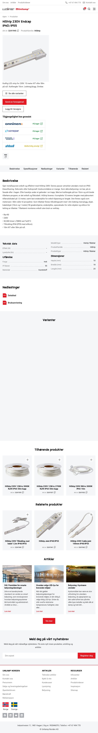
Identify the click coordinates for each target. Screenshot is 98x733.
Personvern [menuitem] (7, 682)
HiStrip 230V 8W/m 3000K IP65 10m (80, 487)
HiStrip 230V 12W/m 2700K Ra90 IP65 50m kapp (49, 487)
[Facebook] (5, 715)
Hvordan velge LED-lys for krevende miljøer (47, 586)
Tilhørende (73, 168)
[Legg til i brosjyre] (27, 459)
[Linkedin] (10, 715)
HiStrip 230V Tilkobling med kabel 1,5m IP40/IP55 (17, 542)
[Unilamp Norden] (16, 9)
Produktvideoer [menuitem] (24, 2)
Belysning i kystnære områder (77, 586)
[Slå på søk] (89, 9)
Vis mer (49, 621)
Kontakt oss (89, 2)
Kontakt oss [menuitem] (8, 678)
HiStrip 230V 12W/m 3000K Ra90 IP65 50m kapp (17, 487)
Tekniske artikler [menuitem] (49, 674)
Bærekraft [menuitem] (7, 694)
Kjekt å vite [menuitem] (46, 678)
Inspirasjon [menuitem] (75, 686)
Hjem (5, 16)
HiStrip (37, 30)
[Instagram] (21, 715)
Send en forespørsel (14, 101)
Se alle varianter (16, 93)
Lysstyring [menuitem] (46, 686)
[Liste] (84, 9)
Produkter (14, 16)
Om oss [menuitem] (6, 2)
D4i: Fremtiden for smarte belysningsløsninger (15, 586)
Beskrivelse (15, 168)
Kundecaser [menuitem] (47, 682)
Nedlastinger (46, 168)
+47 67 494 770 (73, 2)
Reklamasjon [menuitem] (8, 697)
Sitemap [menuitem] (74, 690)
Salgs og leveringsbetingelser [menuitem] (15, 686)
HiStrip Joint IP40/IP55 (49, 541)
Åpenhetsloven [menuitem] (9, 690)
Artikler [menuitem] (13, 2)
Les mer (7, 611)
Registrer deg (86, 655)
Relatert (85, 168)
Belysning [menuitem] (46, 690)
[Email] (40, 656)
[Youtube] (16, 715)
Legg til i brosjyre (13, 109)
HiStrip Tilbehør (89, 251)
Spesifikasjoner (30, 168)
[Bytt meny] (94, 9)
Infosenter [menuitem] (75, 674)
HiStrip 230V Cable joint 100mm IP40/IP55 (80, 542)
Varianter (60, 168)
